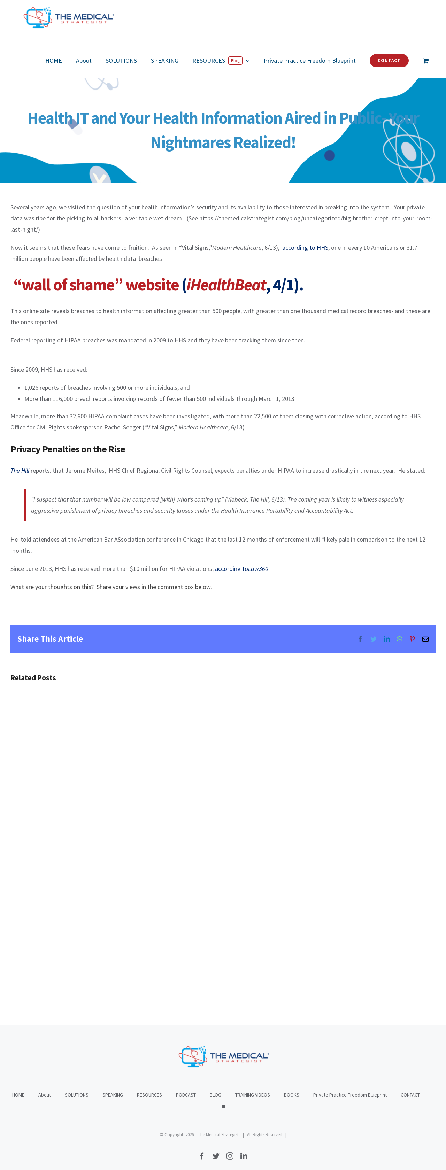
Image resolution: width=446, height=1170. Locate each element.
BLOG (215, 1095)
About (44, 1095)
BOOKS (291, 1095)
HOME (18, 1095)
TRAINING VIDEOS (252, 1095)
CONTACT (410, 1095)
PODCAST (186, 1095)
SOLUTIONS (77, 1095)
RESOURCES (149, 1095)
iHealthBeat (226, 284)
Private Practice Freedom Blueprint (350, 1095)
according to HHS (305, 247)
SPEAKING (112, 1095)
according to (241, 569)
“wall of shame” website (96, 284)
